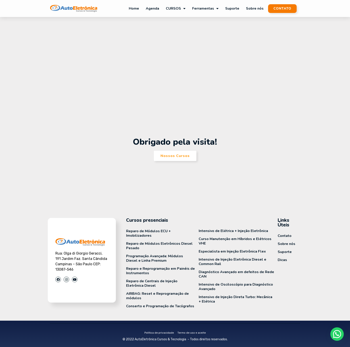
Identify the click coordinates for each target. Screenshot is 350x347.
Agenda (152, 8)
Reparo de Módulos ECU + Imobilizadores (148, 233)
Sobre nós (255, 8)
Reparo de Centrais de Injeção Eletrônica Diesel (151, 283)
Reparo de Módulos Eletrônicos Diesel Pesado (159, 246)
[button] (337, 334)
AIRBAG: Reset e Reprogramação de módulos (157, 296)
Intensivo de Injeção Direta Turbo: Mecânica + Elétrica (235, 299)
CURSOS (175, 8)
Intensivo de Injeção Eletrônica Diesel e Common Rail (232, 261)
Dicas (282, 259)
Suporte (232, 8)
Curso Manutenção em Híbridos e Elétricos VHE (235, 241)
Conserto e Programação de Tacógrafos (160, 306)
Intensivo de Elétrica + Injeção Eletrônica (233, 230)
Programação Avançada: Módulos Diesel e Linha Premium (154, 258)
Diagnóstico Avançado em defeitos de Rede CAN (236, 274)
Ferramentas (205, 8)
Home (134, 8)
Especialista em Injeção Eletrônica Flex (232, 251)
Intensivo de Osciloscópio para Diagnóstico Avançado (236, 286)
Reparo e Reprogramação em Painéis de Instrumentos (160, 271)
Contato (285, 235)
